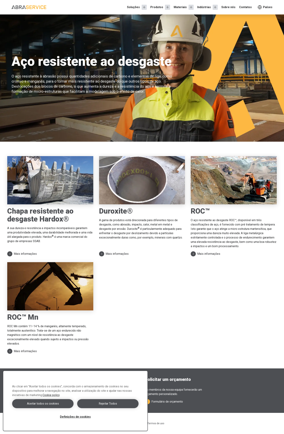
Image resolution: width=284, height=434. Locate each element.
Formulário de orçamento (164, 401)
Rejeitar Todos (108, 403)
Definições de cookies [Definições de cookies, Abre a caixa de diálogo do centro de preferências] (75, 416)
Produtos (156, 7)
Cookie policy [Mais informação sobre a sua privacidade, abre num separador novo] (51, 395)
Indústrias (204, 7)
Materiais (180, 7)
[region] (75, 401)
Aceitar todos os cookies (43, 403)
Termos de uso (155, 423)
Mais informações (22, 253)
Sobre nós (228, 7)
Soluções (133, 7)
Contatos (245, 7)
